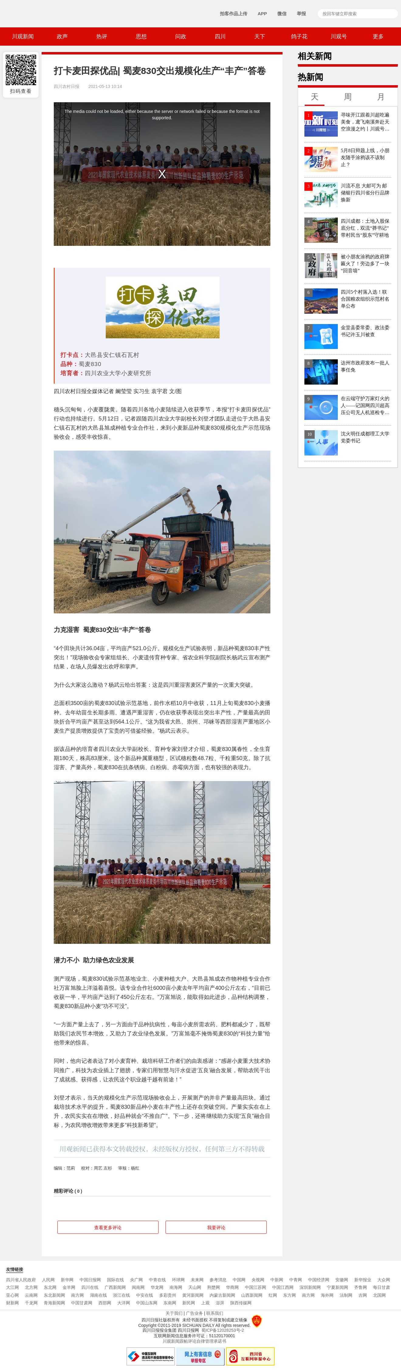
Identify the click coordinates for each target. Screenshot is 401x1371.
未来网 (197, 1279)
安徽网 (341, 1279)
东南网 (169, 1302)
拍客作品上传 (233, 13)
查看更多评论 (108, 1227)
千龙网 (31, 1302)
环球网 (178, 1279)
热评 (101, 36)
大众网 (383, 1279)
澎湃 (220, 1302)
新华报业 (362, 1279)
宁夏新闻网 (337, 1287)
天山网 (194, 1287)
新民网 (188, 1302)
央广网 (136, 1279)
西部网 (104, 1302)
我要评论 (216, 1227)
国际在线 (115, 1279)
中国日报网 (90, 1279)
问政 (180, 36)
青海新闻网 (54, 1302)
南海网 (176, 1287)
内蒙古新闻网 (222, 1295)
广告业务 (194, 1313)
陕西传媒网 (241, 1302)
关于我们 (174, 1313)
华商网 (232, 1287)
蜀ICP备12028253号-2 (222, 1330)
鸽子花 (299, 36)
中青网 (295, 1279)
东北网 (50, 1287)
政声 (62, 36)
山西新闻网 (251, 1295)
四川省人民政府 (21, 1279)
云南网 (31, 1295)
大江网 (12, 1287)
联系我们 (214, 1313)
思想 (141, 36)
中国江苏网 (255, 1287)
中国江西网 (282, 1287)
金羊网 (69, 1287)
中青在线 (157, 1279)
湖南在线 (98, 1295)
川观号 (339, 36)
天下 (259, 36)
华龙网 (157, 1287)
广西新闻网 (115, 1287)
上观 (205, 1302)
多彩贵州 (167, 1295)
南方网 (77, 1295)
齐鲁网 (360, 1287)
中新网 (276, 1279)
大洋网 (123, 1302)
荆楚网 (213, 1287)
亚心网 (12, 1295)
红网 (273, 1295)
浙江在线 (121, 1295)
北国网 (379, 1295)
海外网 (327, 1295)
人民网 (48, 1279)
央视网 (258, 1279)
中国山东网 (146, 1302)
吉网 (362, 1295)
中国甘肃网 (81, 1302)
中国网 (239, 1279)
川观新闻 (23, 36)
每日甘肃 (381, 1287)
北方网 (31, 1287)
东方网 (289, 1295)
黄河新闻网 (193, 1295)
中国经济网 (318, 1279)
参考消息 (218, 1279)
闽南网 (138, 1287)
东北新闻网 (54, 1295)
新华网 (67, 1279)
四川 (220, 36)
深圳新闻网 (310, 1287)
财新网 (12, 1302)
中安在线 (144, 1295)
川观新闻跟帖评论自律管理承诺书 (194, 1341)
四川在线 (89, 1287)
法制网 (346, 1295)
